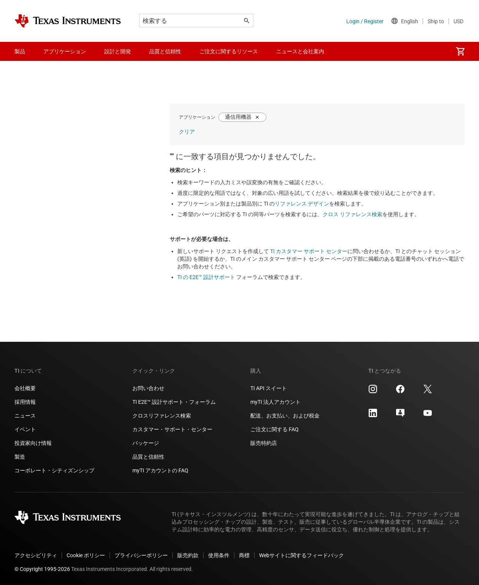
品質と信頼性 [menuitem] (165, 51)
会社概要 (25, 388)
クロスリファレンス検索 (161, 416)
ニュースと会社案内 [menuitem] (300, 51)
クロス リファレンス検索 (352, 214)
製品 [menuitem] (19, 51)
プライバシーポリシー (141, 555)
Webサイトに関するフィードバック (301, 555)
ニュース (25, 416)
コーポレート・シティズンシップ (54, 470)
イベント (25, 429)
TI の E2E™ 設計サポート (206, 277)
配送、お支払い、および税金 (285, 416)
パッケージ (145, 443)
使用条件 (218, 555)
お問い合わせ (148, 388)
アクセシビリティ (35, 555)
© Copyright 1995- (42, 569)
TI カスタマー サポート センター (308, 251)
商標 (244, 555)
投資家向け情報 (33, 443)
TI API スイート (268, 388)
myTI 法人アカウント (275, 402)
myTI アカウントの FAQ (160, 470)
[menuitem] (460, 51)
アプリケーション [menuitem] (64, 51)
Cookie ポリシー (86, 555)
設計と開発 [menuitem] (117, 51)
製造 (19, 457)
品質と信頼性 (148, 457)
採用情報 (25, 402)
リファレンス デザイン (302, 204)
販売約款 (188, 555)
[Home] (67, 21)
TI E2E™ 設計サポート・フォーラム (174, 402)
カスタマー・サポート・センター (172, 429)
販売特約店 (263, 443)
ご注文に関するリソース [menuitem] (228, 51)
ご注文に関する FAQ (274, 429)
